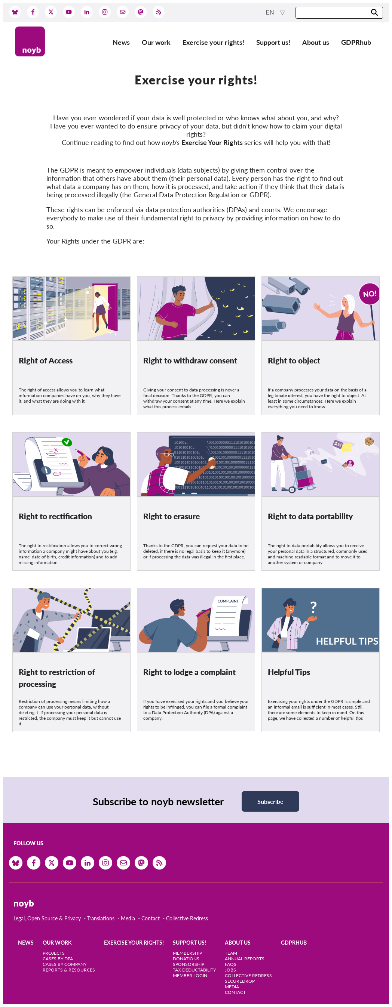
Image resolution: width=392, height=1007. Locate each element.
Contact (150, 918)
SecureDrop (240, 981)
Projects (54, 953)
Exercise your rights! (213, 42)
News (121, 42)
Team (231, 953)
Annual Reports (244, 958)
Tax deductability (194, 970)
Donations (186, 958)
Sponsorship (188, 964)
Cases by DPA (58, 958)
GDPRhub (356, 42)
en (271, 12)
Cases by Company (64, 964)
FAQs (230, 964)
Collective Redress (187, 918)
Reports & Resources (69, 970)
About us (315, 42)
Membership (187, 953)
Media (128, 918)
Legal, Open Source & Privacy (47, 918)
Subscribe (270, 801)
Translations (100, 918)
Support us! (273, 42)
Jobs (230, 970)
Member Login (190, 975)
